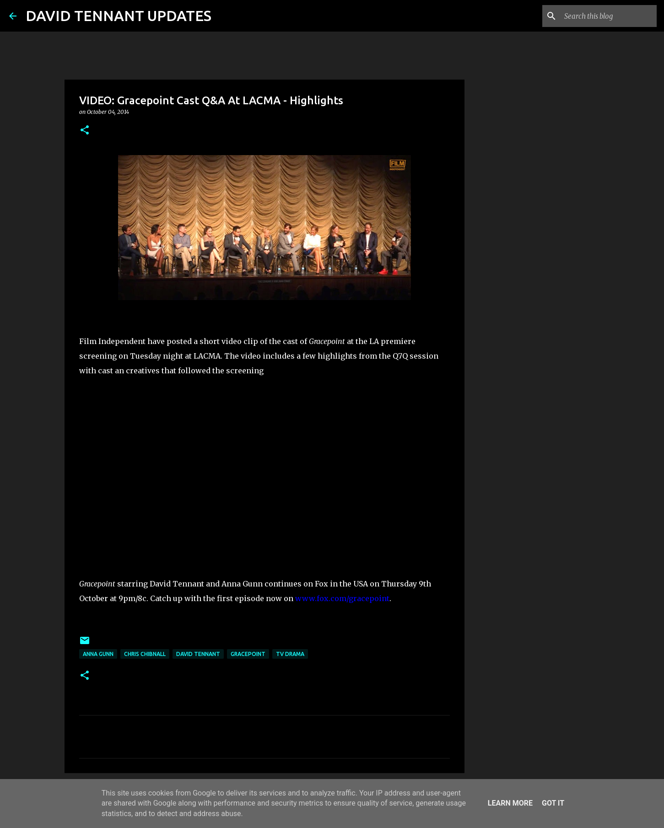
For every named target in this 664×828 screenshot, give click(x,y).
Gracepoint (248, 654)
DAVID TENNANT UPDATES (118, 15)
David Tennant (198, 654)
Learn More (510, 803)
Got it (553, 803)
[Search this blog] (609, 16)
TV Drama (290, 654)
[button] (84, 130)
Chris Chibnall (145, 654)
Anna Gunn (98, 654)
